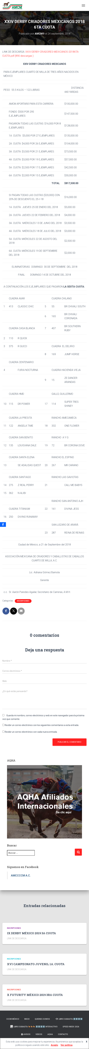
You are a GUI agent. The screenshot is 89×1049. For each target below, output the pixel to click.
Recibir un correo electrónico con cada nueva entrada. (31, 732)
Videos (39, 1034)
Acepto (54, 1045)
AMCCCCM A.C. (21, 875)
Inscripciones (23, 601)
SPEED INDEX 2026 (71, 1027)
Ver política (66, 1045)
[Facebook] (3, 524)
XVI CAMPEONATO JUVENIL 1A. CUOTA (36, 964)
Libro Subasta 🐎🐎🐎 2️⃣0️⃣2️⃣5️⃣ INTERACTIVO (34, 1026)
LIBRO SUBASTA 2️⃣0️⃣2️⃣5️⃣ (69, 1018)
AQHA (50, 1034)
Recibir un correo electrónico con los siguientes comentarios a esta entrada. (42, 725)
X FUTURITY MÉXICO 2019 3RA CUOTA (35, 995)
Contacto (63, 1034)
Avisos (25, 1034)
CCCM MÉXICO (12, 1019)
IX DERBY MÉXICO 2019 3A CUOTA (31, 933)
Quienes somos (42, 1019)
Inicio (27, 1019)
